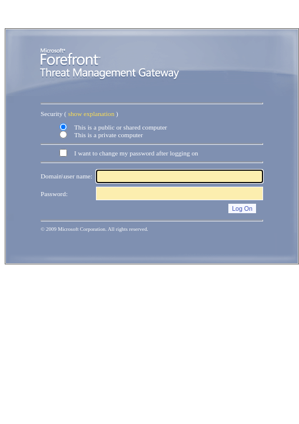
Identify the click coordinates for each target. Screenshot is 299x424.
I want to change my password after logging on (136, 153)
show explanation (91, 113)
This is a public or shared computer (120, 127)
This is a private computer (108, 134)
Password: (54, 193)
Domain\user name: (66, 176)
